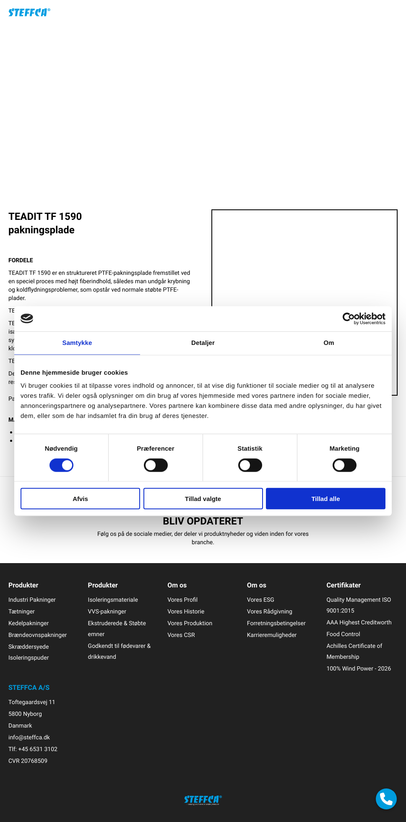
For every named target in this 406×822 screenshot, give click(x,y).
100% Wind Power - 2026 (358, 669)
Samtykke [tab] (77, 342)
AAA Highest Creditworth (358, 622)
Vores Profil (182, 600)
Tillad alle (325, 498)
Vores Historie (185, 612)
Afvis (80, 498)
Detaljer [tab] (203, 342)
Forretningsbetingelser (276, 623)
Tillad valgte (203, 498)
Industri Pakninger (32, 600)
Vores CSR (181, 635)
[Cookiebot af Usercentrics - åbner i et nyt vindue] (348, 318)
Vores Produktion (189, 623)
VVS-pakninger (107, 612)
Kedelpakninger (28, 623)
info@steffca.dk (29, 737)
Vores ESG (260, 600)
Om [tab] (328, 342)
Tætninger (21, 612)
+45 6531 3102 (37, 749)
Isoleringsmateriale (113, 600)
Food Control (343, 634)
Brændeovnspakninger (37, 635)
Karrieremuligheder (272, 635)
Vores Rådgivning (269, 612)
